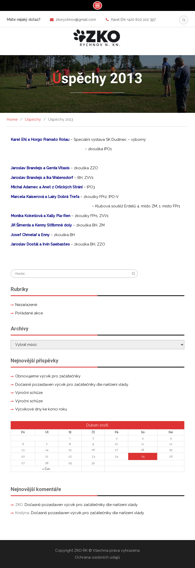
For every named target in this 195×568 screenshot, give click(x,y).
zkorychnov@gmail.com (76, 20)
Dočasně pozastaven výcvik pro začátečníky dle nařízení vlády (71, 384)
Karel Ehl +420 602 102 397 (133, 20)
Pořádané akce (29, 313)
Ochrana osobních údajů (97, 557)
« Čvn (46, 469)
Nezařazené (26, 304)
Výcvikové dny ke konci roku (41, 409)
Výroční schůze (29, 392)
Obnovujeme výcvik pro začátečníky (47, 376)
